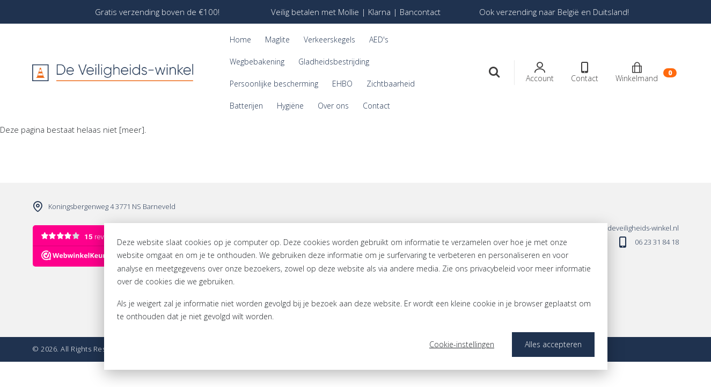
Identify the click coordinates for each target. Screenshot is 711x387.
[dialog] (355, 296)
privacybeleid (492, 268)
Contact (376, 106)
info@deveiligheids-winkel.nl (634, 228)
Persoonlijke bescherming (274, 83)
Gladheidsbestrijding (333, 61)
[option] (157, 11)
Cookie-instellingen (461, 344)
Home (240, 39)
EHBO (342, 83)
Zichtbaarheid (391, 83)
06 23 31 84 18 (657, 242)
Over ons (333, 106)
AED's (379, 39)
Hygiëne (290, 106)
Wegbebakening (257, 61)
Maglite (277, 39)
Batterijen (246, 106)
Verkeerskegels (329, 39)
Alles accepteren (553, 344)
